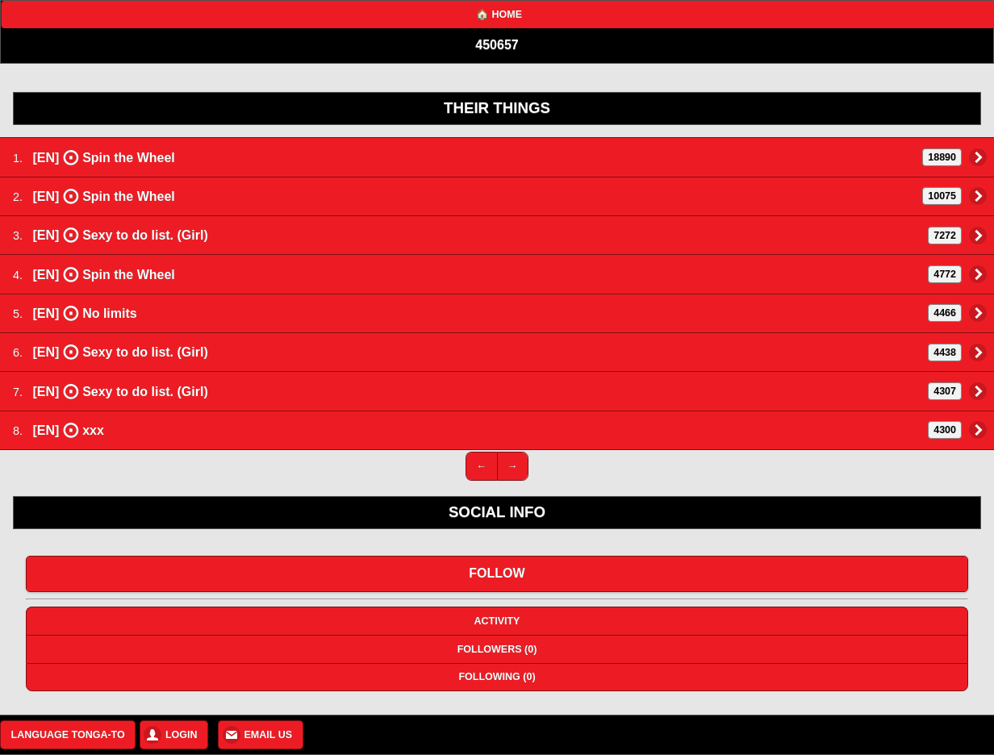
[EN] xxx (497, 430)
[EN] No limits (497, 313)
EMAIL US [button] (268, 734)
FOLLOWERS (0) (497, 649)
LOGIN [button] (181, 734)
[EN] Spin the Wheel (497, 157)
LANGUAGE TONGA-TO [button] (68, 734)
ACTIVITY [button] (497, 621)
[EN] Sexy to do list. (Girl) (497, 235)
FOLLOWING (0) (496, 676)
